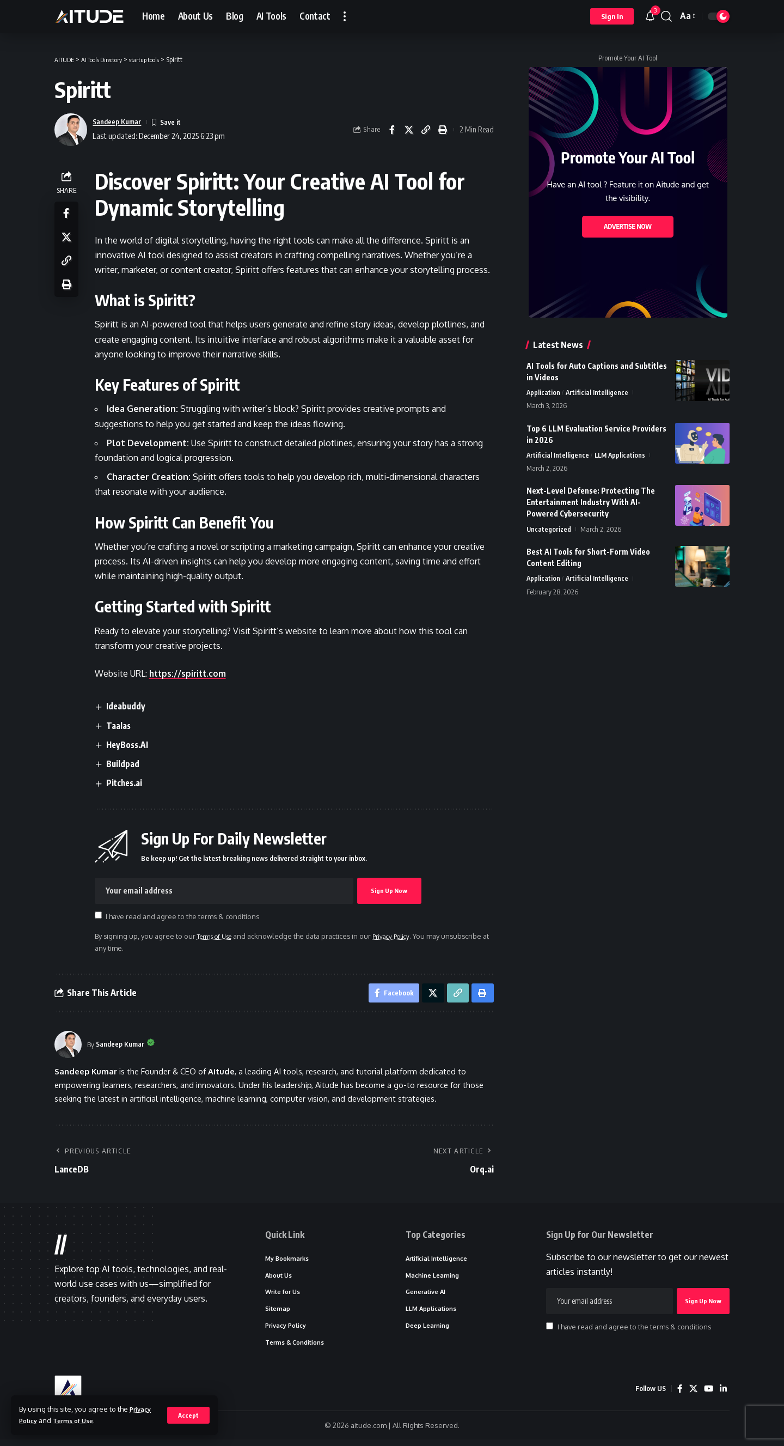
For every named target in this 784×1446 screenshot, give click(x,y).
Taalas (121, 725)
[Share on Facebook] (392, 129)
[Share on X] (408, 129)
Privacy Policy (403, 936)
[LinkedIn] (723, 1395)
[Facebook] (678, 1395)
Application (543, 392)
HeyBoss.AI (131, 744)
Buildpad (126, 763)
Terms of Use (78, 1420)
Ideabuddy (129, 706)
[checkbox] (100, 915)
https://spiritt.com (191, 673)
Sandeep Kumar (120, 121)
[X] (692, 1395)
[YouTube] (707, 1395)
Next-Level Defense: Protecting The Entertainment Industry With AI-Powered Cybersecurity (590, 504)
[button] (188, 1415)
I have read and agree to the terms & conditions (185, 916)
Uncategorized (549, 530)
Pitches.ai (128, 783)
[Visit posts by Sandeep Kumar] (68, 1047)
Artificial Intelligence (597, 392)
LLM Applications (621, 456)
